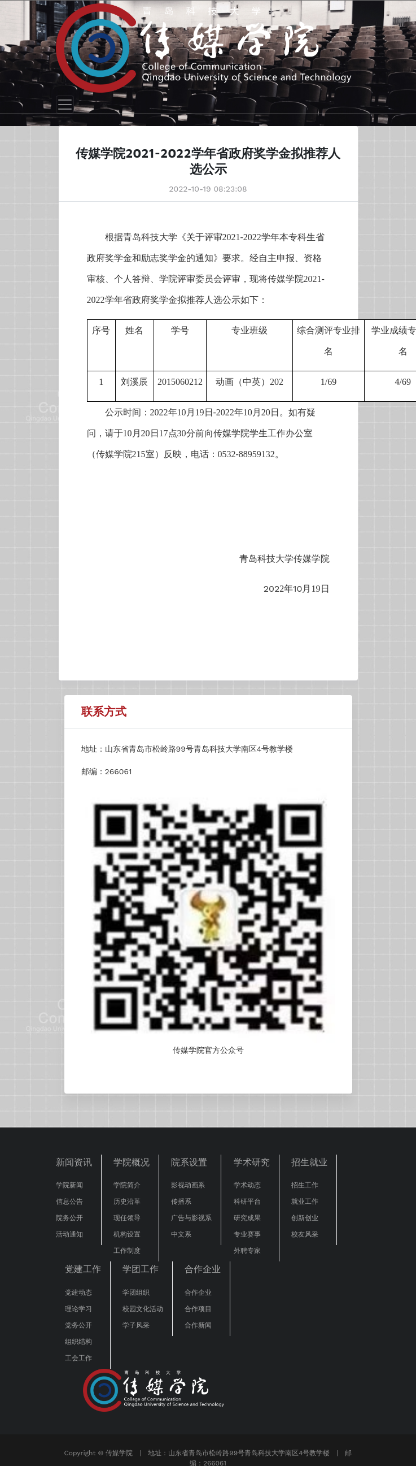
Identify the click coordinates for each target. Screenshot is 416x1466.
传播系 (181, 1201)
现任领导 (127, 1218)
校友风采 (304, 1234)
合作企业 (203, 1269)
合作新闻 (198, 1325)
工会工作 (78, 1358)
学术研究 (252, 1162)
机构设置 (127, 1234)
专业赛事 (247, 1234)
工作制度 (127, 1251)
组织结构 (78, 1342)
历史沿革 (127, 1201)
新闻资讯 (74, 1162)
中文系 (181, 1234)
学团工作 (140, 1269)
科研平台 (247, 1201)
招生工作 (304, 1185)
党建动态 (78, 1292)
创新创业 (304, 1218)
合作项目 (198, 1309)
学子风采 (136, 1325)
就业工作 (304, 1201)
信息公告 (69, 1201)
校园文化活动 (142, 1309)
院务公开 (69, 1218)
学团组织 (136, 1292)
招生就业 (309, 1162)
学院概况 (131, 1162)
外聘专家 (247, 1251)
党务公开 (78, 1325)
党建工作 (83, 1269)
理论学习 (78, 1309)
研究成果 (247, 1218)
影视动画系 (188, 1185)
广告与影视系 (191, 1218)
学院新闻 (69, 1185)
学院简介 (127, 1185)
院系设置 (189, 1162)
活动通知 (69, 1234)
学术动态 (247, 1185)
